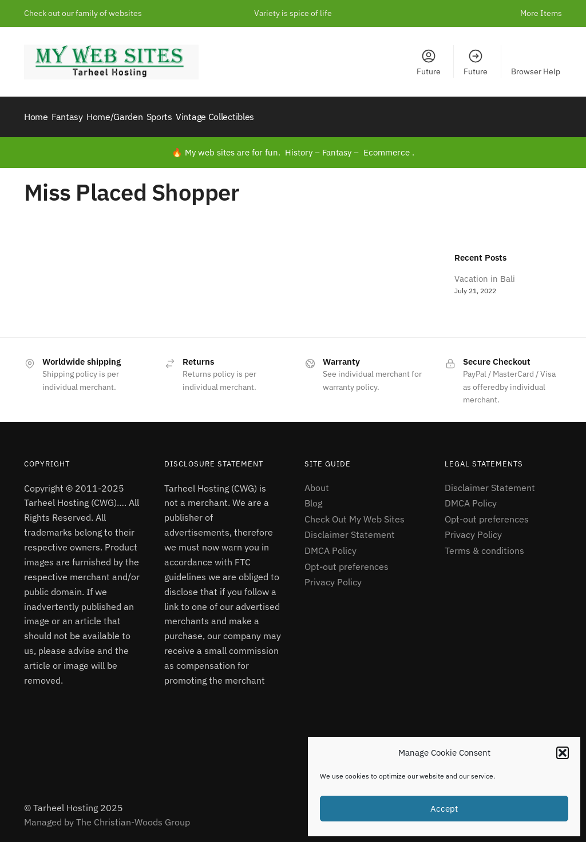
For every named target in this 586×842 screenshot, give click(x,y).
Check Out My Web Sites (354, 512)
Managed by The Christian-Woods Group (107, 815)
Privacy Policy (333, 575)
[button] (562, 753)
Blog (313, 496)
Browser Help (535, 71)
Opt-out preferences (346, 560)
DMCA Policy (330, 544)
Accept (444, 808)
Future (429, 62)
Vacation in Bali (484, 272)
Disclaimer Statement (349, 528)
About (316, 480)
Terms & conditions (484, 544)
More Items (541, 13)
